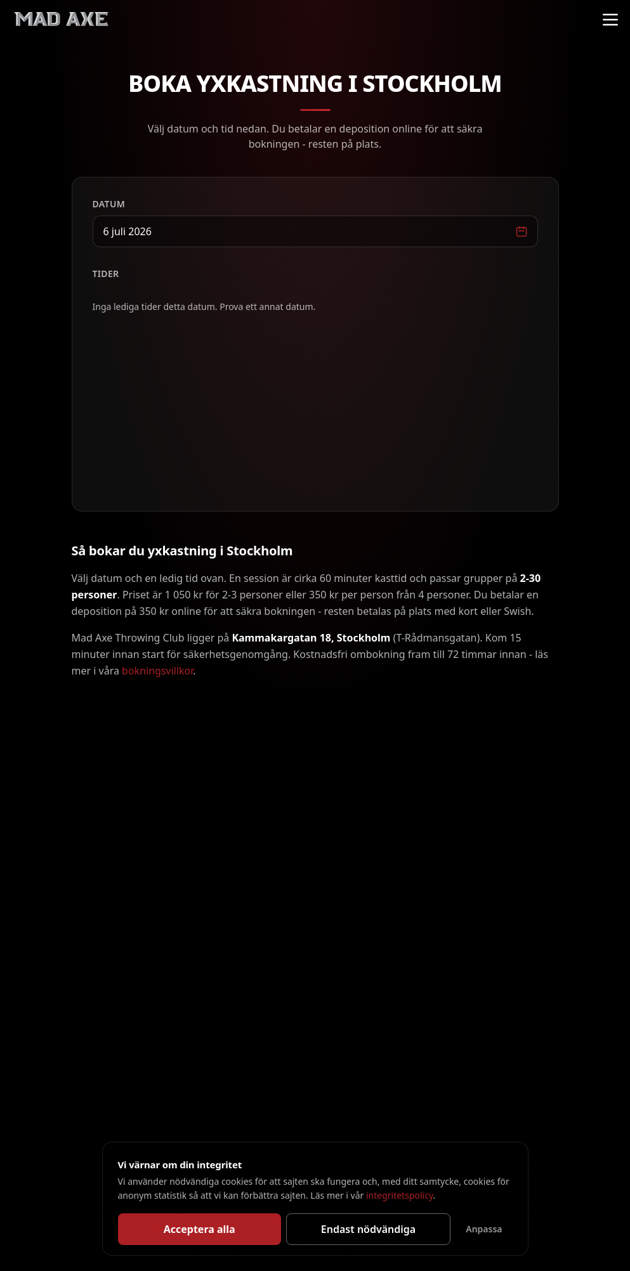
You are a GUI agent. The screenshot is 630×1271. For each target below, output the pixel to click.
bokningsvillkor (157, 671)
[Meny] (610, 20)
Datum (109, 204)
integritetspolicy (399, 1195)
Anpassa (484, 1229)
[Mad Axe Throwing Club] (61, 20)
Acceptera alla (199, 1229)
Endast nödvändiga (368, 1229)
